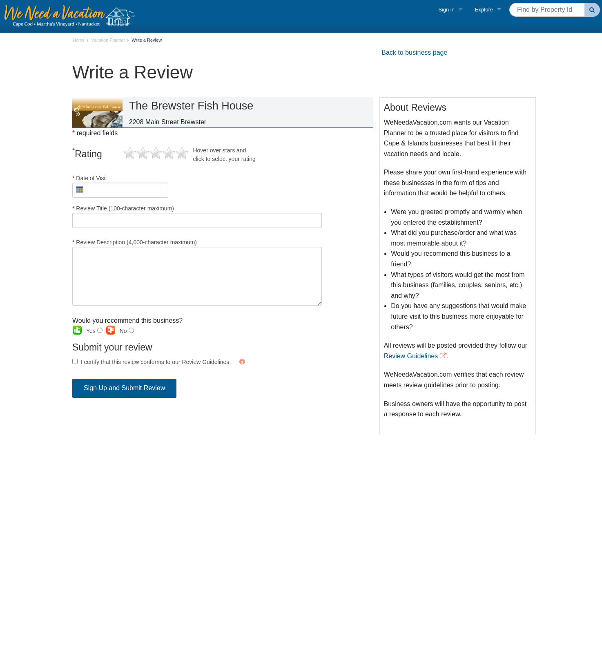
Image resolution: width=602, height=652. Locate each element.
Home (79, 40)
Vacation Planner (108, 40)
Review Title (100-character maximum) (197, 216)
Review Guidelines (411, 356)
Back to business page (414, 52)
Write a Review (147, 40)
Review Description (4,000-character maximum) (197, 272)
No (127, 331)
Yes (94, 331)
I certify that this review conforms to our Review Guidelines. (156, 362)
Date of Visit (120, 186)
